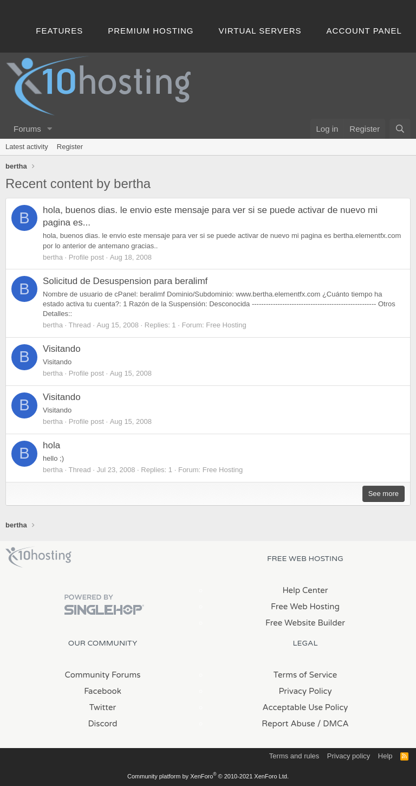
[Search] (400, 129)
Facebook (102, 691)
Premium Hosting (150, 30)
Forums (27, 128)
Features (59, 30)
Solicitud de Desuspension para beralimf (125, 281)
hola (51, 445)
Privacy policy (348, 756)
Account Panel (364, 30)
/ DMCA (333, 724)
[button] (49, 129)
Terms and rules (294, 756)
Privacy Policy (305, 691)
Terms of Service (305, 675)
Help (385, 756)
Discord (102, 724)
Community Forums (103, 675)
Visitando (62, 349)
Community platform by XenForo (208, 776)
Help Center (305, 590)
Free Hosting (226, 325)
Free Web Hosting (305, 606)
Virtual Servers (260, 30)
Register (70, 147)
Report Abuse (288, 724)
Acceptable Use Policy (305, 707)
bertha (53, 257)
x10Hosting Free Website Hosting (38, 557)
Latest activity (26, 147)
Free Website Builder (305, 623)
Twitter (102, 707)
